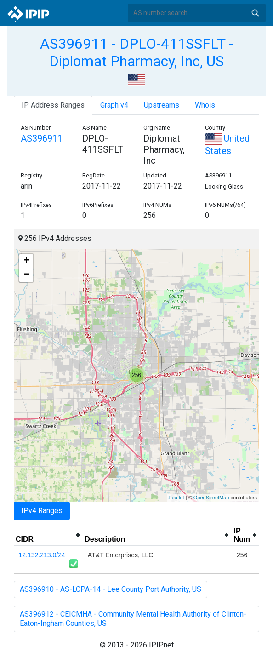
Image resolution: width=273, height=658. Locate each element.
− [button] (26, 275)
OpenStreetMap (211, 497)
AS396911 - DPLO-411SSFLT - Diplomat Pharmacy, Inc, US (136, 52)
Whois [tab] (205, 105)
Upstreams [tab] (161, 105)
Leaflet (176, 497)
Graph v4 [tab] (114, 105)
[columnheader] (48, 535)
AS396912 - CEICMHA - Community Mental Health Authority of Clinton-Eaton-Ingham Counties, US (133, 619)
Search (255, 13)
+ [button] (26, 261)
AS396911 (42, 138)
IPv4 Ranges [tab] (42, 510)
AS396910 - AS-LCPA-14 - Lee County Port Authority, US (110, 589)
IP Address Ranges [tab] (53, 105)
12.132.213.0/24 (42, 555)
